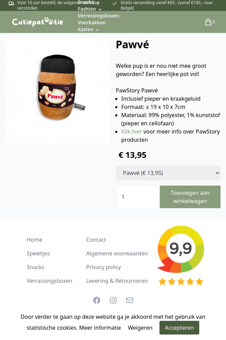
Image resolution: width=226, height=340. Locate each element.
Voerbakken (92, 22)
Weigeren (140, 327)
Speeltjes (38, 253)
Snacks (36, 267)
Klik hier (132, 131)
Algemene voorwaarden (117, 253)
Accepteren (179, 327)
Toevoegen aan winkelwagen (190, 197)
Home (35, 239)
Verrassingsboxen (98, 15)
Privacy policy (103, 267)
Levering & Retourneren (117, 281)
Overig (86, 36)
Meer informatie (100, 327)
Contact (96, 239)
